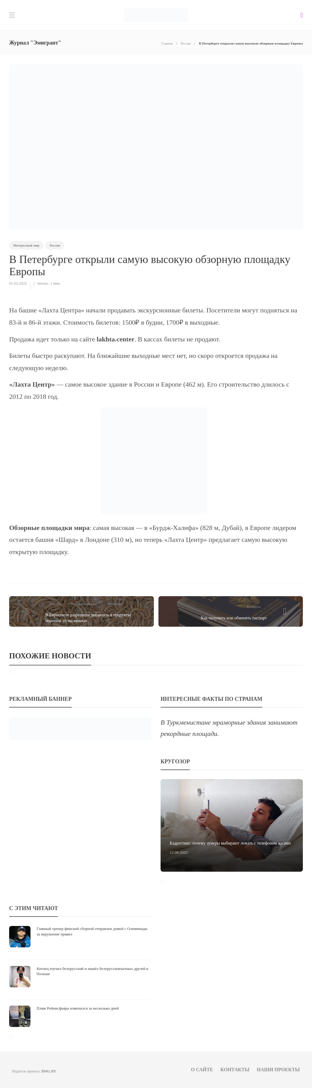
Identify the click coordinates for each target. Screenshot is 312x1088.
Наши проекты (278, 1069)
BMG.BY (48, 1071)
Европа (55, 604)
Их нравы (115, 604)
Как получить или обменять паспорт (234, 618)
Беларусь (254, 606)
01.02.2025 (18, 283)
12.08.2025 (179, 852)
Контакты (235, 1069)
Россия (185, 43)
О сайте (202, 1069)
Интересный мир (26, 245)
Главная (166, 43)
